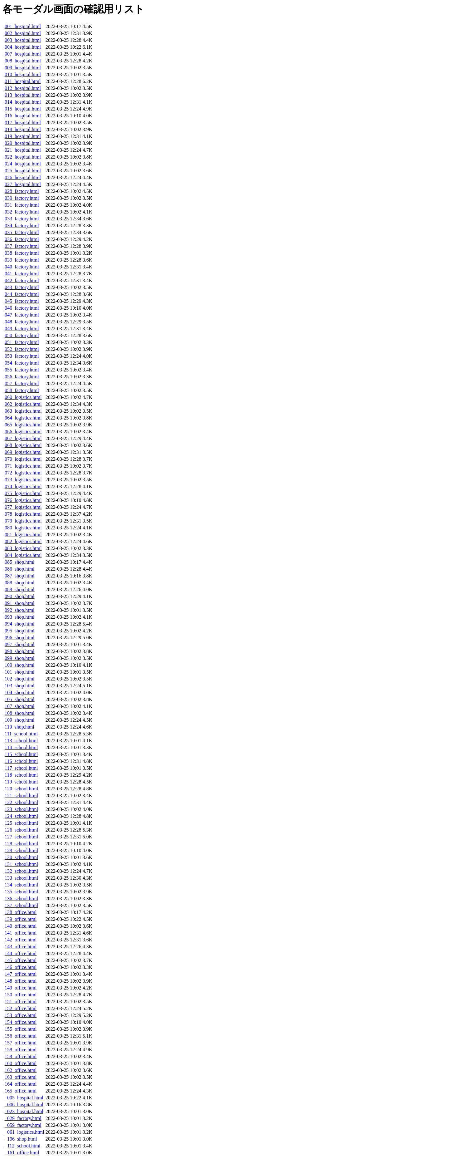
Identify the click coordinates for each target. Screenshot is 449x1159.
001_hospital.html (23, 26)
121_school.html (21, 795)
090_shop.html (20, 596)
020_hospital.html (23, 143)
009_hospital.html (23, 67)
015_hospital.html (23, 108)
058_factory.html (22, 390)
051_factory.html (22, 342)
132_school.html (21, 871)
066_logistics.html (23, 431)
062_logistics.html (23, 404)
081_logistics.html (23, 534)
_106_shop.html (21, 1139)
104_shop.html (20, 692)
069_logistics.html (23, 452)
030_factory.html (22, 198)
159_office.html (20, 1056)
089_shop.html (20, 589)
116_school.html (21, 761)
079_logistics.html (23, 520)
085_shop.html (20, 562)
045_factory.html (22, 301)
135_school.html (21, 891)
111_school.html (21, 733)
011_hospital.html (23, 81)
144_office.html (20, 953)
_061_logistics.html (24, 1132)
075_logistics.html (23, 493)
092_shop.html (20, 610)
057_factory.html (22, 383)
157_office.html (20, 1042)
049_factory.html (22, 328)
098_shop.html (20, 651)
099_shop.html (20, 658)
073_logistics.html (23, 479)
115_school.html (21, 754)
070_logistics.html (23, 459)
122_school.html (21, 802)
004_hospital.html (23, 47)
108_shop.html (20, 713)
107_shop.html (20, 706)
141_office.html (20, 933)
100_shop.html (20, 665)
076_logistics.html (23, 500)
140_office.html (20, 926)
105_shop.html (20, 699)
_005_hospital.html (24, 1097)
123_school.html (21, 809)
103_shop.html (20, 685)
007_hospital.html (23, 53)
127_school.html (21, 836)
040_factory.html (22, 266)
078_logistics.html (23, 514)
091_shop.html (20, 603)
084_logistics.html (23, 555)
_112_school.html (23, 1145)
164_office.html (20, 1084)
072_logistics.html (23, 472)
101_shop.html (20, 672)
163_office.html (20, 1077)
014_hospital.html (23, 102)
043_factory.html (22, 287)
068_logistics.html (23, 445)
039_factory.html (22, 260)
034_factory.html (22, 225)
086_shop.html (20, 569)
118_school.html (21, 775)
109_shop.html (20, 720)
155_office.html (20, 1029)
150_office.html (20, 994)
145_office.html (20, 960)
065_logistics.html (23, 424)
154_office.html (20, 1022)
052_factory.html (22, 349)
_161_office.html (22, 1152)
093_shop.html (20, 617)
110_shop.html (19, 726)
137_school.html (21, 905)
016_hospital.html (23, 115)
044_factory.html (22, 294)
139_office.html (20, 919)
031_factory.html (22, 205)
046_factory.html (22, 308)
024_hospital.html (23, 163)
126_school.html (21, 829)
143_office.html (20, 946)
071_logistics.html (23, 466)
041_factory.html (22, 273)
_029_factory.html (23, 1118)
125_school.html (21, 823)
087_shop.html (20, 575)
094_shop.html (20, 623)
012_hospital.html (23, 88)
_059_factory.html (23, 1125)
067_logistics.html (23, 438)
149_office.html (20, 987)
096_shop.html (20, 637)
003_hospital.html (23, 40)
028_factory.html (22, 191)
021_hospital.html (23, 150)
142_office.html (20, 939)
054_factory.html (22, 363)
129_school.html (21, 850)
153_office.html (20, 1015)
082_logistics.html (23, 541)
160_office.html (20, 1063)
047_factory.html (22, 314)
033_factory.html (22, 218)
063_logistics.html (23, 411)
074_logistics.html (23, 486)
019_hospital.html (23, 136)
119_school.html (21, 781)
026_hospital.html (23, 177)
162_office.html (20, 1070)
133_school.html (21, 878)
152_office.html (20, 1008)
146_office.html (20, 967)
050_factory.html (22, 335)
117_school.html (21, 768)
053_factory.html (22, 356)
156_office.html (20, 1036)
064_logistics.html (23, 417)
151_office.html (20, 1001)
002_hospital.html (23, 33)
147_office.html (20, 974)
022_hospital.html (23, 157)
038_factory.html (22, 253)
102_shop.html (20, 678)
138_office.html (20, 912)
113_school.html (21, 740)
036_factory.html (22, 239)
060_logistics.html (23, 397)
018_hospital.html (23, 129)
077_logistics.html (23, 507)
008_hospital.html (23, 60)
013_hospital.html (23, 95)
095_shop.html (20, 630)
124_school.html (21, 816)
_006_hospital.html (24, 1104)
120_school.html (21, 788)
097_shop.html (20, 644)
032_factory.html (22, 211)
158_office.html (20, 1049)
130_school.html (21, 857)
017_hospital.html (23, 122)
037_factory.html (22, 246)
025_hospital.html (23, 170)
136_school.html (21, 898)
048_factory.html (22, 321)
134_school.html (21, 884)
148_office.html (20, 981)
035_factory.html (22, 232)
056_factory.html (22, 376)
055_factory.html (22, 369)
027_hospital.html (23, 184)
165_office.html (20, 1090)
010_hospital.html (23, 74)
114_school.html (21, 747)
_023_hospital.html (24, 1111)
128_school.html (21, 843)
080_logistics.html (23, 527)
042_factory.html (22, 280)
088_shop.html (20, 582)
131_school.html (21, 864)
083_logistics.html (23, 548)
